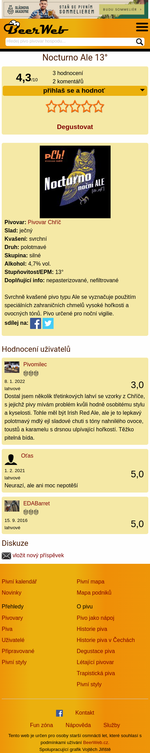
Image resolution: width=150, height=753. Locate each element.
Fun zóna (41, 725)
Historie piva (92, 629)
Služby (111, 725)
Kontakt (84, 713)
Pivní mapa (90, 582)
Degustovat (75, 126)
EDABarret (36, 503)
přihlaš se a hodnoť (94, 91)
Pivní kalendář (19, 582)
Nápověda (78, 725)
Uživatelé (13, 640)
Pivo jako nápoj (95, 618)
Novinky (11, 593)
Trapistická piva (96, 673)
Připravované (18, 651)
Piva (7, 629)
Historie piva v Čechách (106, 640)
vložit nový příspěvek (33, 555)
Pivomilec (35, 364)
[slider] (75, 106)
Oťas (27, 456)
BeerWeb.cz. (96, 742)
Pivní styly (14, 662)
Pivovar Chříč (44, 222)
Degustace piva (96, 651)
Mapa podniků (94, 593)
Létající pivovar (95, 662)
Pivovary (12, 618)
